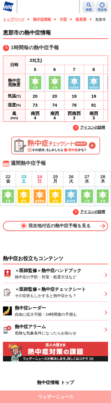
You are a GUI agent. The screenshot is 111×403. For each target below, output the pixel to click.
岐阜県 (81, 19)
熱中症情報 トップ (55, 382)
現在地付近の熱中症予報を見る (55, 225)
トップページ (13, 19)
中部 (63, 19)
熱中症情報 (42, 19)
